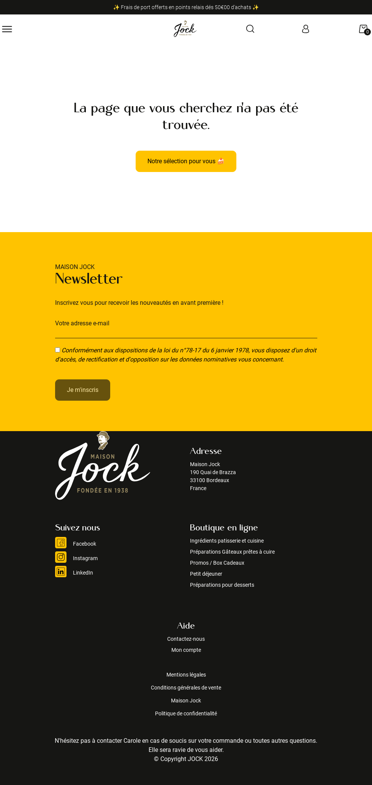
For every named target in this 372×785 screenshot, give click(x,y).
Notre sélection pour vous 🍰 (186, 161)
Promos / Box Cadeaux (217, 563)
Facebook (75, 544)
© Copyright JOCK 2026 (186, 759)
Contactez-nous (186, 639)
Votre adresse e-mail (82, 323)
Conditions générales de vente (186, 688)
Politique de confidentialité (186, 713)
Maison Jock (186, 700)
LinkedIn (74, 573)
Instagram (76, 558)
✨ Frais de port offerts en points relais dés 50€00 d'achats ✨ (186, 7)
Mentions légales (186, 675)
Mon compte (186, 650)
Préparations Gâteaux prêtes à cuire (232, 552)
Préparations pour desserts (222, 585)
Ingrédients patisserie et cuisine (227, 541)
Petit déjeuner (206, 574)
